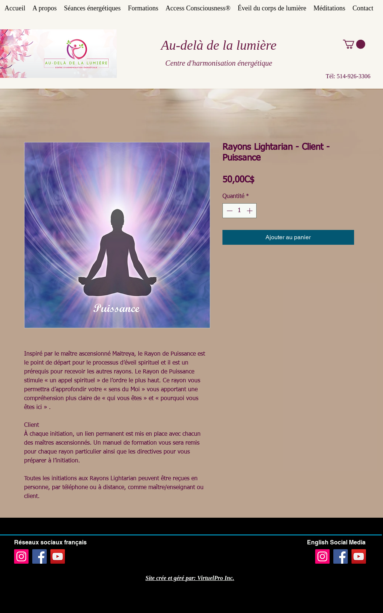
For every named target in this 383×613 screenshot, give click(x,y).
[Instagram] (21, 556)
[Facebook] (39, 556)
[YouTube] (57, 556)
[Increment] (250, 211)
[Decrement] (229, 211)
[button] (354, 44)
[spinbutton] (239, 211)
